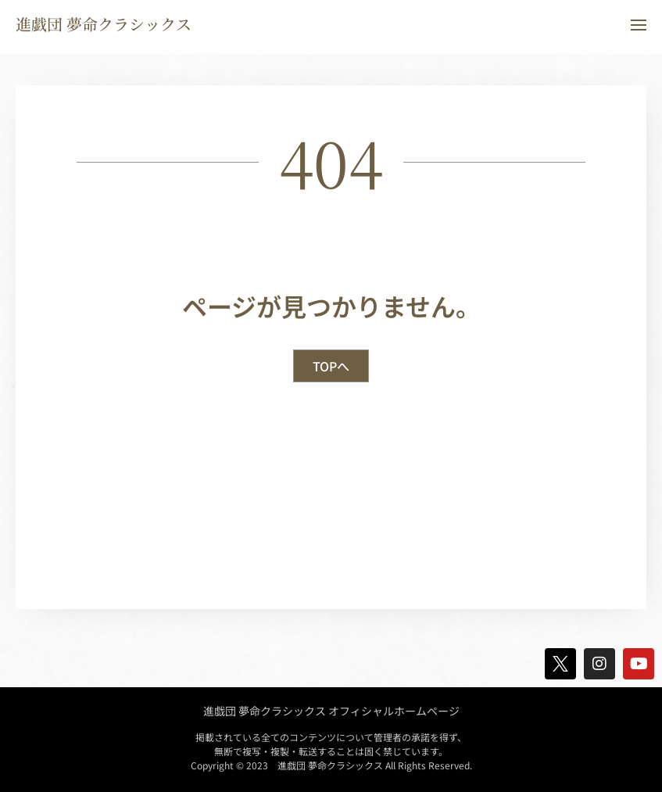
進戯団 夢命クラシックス (103, 24)
